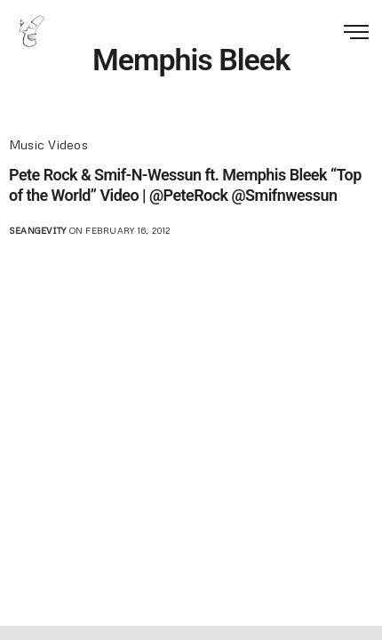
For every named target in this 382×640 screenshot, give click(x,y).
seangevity (37, 230)
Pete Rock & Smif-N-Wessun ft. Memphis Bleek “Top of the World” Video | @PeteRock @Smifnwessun (185, 184)
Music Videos (48, 144)
